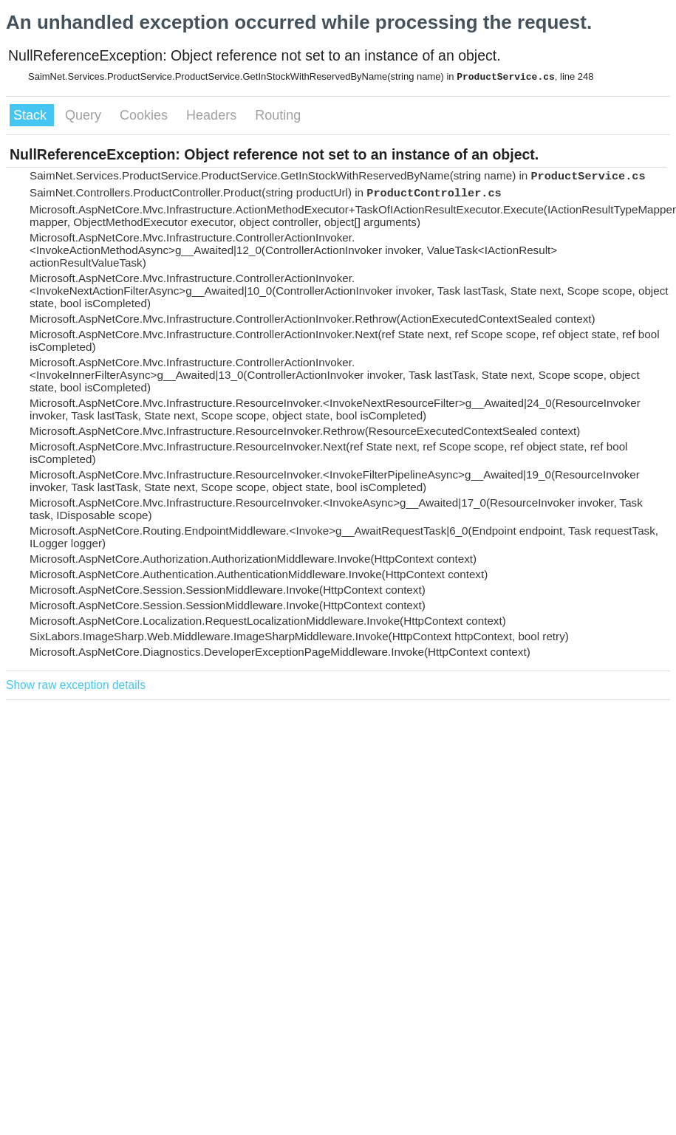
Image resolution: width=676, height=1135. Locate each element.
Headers (213, 115)
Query (85, 115)
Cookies (145, 115)
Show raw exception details (76, 685)
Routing (278, 115)
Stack (31, 115)
